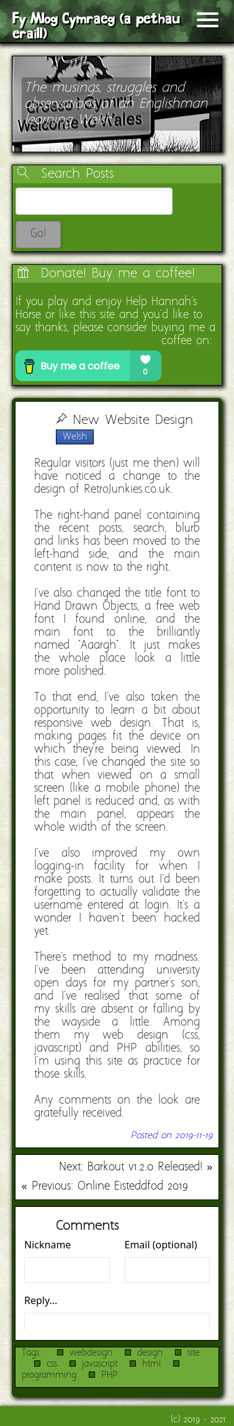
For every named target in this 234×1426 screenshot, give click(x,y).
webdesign (91, 1353)
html (151, 1364)
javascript (99, 1364)
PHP (109, 1375)
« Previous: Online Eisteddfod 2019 (104, 1186)
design (150, 1353)
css (52, 1364)
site (193, 1353)
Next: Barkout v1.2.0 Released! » (135, 1167)
